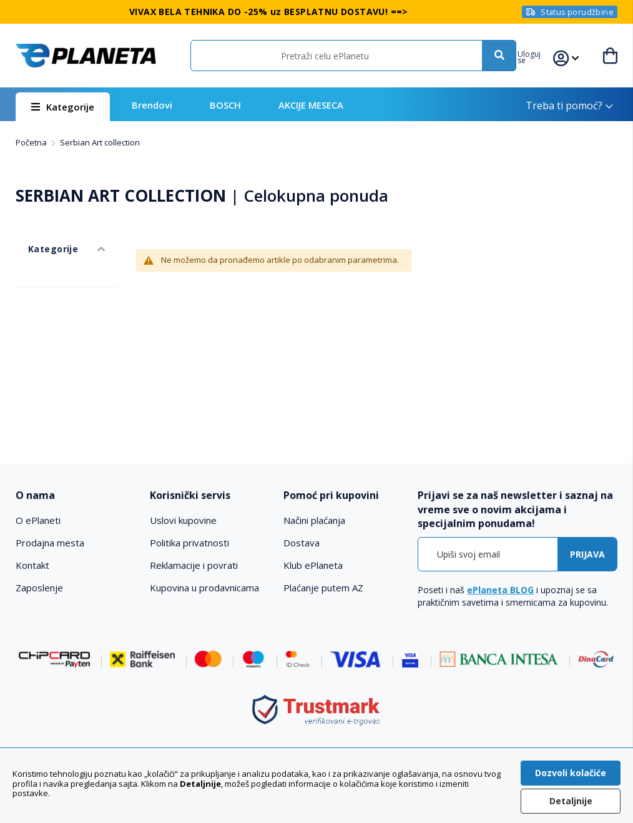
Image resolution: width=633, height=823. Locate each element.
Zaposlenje (39, 587)
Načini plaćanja (314, 520)
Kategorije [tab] (39, 236)
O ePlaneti (38, 520)
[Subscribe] (587, 554)
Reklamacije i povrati (194, 565)
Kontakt (32, 565)
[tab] (76, 495)
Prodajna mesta (50, 542)
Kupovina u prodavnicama (204, 587)
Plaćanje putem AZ (323, 587)
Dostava (301, 542)
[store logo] (85, 56)
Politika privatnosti (189, 542)
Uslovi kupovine (183, 520)
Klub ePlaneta (313, 565)
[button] (541, 55)
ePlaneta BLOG (500, 590)
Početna (32, 142)
